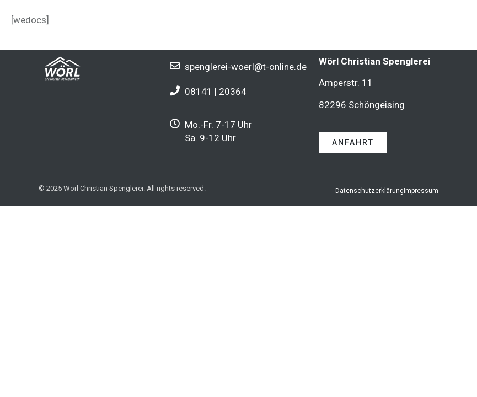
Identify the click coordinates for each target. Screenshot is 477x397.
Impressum (421, 191)
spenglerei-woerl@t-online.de (246, 66)
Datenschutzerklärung (369, 191)
